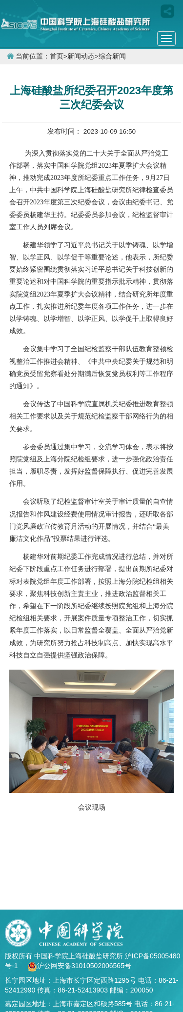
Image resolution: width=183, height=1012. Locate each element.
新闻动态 (81, 56)
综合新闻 (112, 56)
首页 (56, 56)
